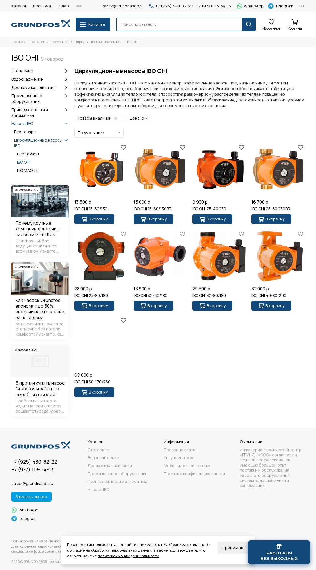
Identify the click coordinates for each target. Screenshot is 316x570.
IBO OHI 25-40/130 (209, 208)
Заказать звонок (31, 496)
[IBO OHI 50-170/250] (101, 342)
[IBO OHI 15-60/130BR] (160, 169)
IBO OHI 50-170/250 (92, 381)
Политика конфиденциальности (194, 473)
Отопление (40, 71)
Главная (18, 41)
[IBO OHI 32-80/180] (219, 256)
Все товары (25, 131)
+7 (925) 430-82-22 (171, 6)
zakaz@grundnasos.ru (123, 6)
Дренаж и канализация (40, 87)
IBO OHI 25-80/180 (91, 295)
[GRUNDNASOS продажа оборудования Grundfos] (40, 24)
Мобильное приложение (188, 465)
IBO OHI (23, 162)
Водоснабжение (40, 79)
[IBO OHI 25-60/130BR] (278, 169)
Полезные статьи (181, 449)
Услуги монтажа (179, 457)
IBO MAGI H (27, 170)
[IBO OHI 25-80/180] (101, 256)
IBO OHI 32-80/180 (209, 295)
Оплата (63, 6)
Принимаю (233, 547)
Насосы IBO (59, 41)
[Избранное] (271, 25)
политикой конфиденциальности (128, 555)
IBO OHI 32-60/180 (150, 295)
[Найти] (249, 24)
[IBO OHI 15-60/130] (101, 169)
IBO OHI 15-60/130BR (152, 208)
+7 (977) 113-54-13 (213, 6)
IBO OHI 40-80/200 (268, 295)
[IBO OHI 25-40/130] (219, 169)
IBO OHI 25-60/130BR (270, 208)
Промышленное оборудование (40, 98)
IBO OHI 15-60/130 (90, 208)
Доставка (41, 6)
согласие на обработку (88, 550)
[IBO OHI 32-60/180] (160, 256)
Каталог (19, 6)
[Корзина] (295, 25)
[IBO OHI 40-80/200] (278, 256)
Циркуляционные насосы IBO (97, 41)
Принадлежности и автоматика (40, 112)
